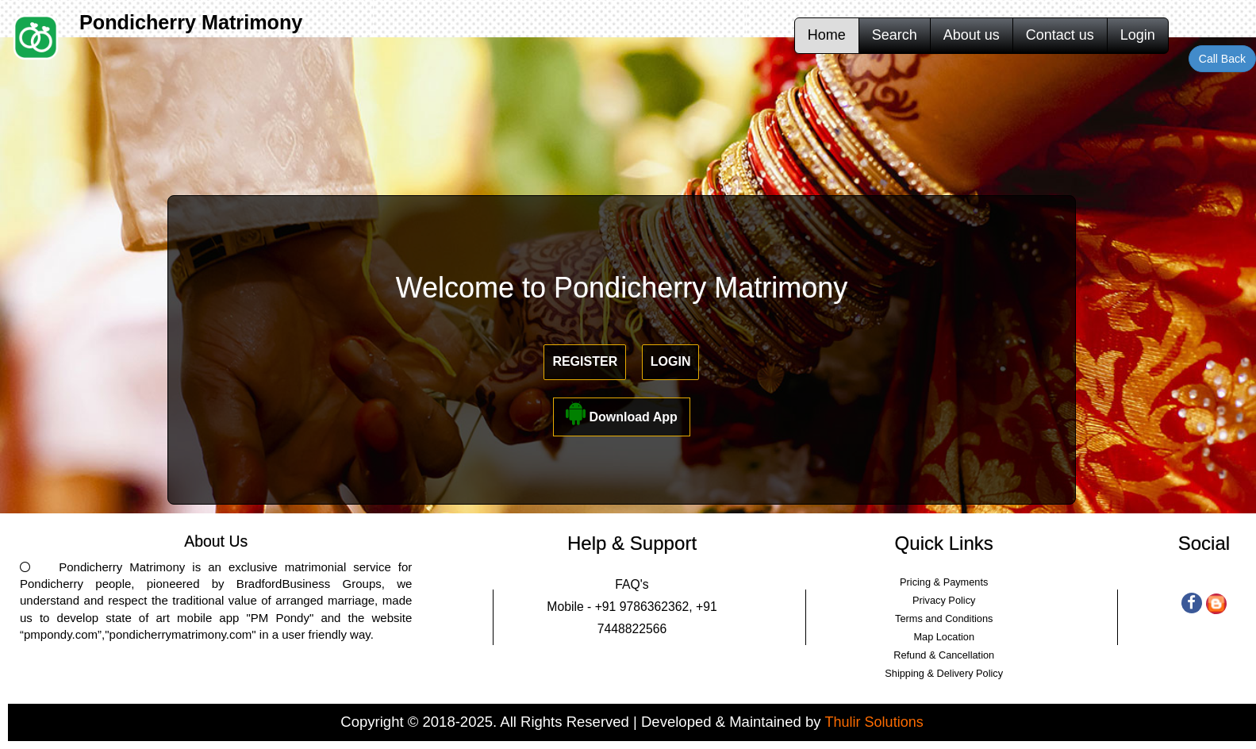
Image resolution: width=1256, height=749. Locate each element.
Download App (622, 412)
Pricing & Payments (944, 582)
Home (827, 35)
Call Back (1222, 58)
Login (1137, 35)
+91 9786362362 (642, 606)
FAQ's (631, 584)
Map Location (943, 637)
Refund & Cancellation (943, 655)
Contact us (1060, 35)
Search (894, 35)
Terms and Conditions (944, 618)
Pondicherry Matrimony (190, 22)
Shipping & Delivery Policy (944, 673)
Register (584, 361)
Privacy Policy (943, 600)
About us (971, 35)
